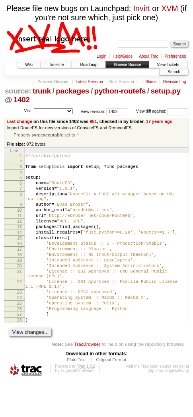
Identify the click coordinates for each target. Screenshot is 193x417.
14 (19, 247)
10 (19, 220)
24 (19, 327)
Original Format (111, 395)
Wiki (29, 64)
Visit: (28, 111)
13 (19, 240)
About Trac (148, 56)
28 (19, 354)
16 (19, 261)
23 (19, 320)
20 (19, 288)
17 (19, 267)
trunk (42, 91)
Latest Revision (89, 82)
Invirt (141, 8)
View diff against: (162, 111)
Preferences (175, 56)
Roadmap (88, 64)
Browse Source (127, 64)
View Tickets (168, 64)
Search (174, 72)
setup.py (165, 91)
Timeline (56, 64)
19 (19, 281)
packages (72, 91)
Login (101, 56)
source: (18, 91)
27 (19, 347)
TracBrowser (87, 379)
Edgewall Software (77, 406)
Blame (150, 82)
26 (19, 340)
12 (19, 234)
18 (19, 274)
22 (19, 307)
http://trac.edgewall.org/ (168, 406)
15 (19, 254)
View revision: (93, 111)
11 (19, 227)
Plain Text (76, 395)
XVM (169, 8)
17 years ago (159, 121)
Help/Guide (123, 56)
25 (19, 333)
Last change (19, 121)
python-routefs (120, 91)
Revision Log (174, 82)
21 (19, 294)
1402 (22, 99)
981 (93, 121)
